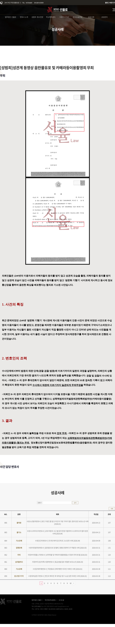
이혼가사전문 (64, 17)
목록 (112, 509)
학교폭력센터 (50, 17)
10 (70, 583)
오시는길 (61, 600)
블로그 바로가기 (110, 2)
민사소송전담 (77, 17)
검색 (75, 503)
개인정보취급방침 (50, 600)
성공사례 (91, 17)
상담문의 (104, 17)
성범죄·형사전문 (37, 17)
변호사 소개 (24, 17)
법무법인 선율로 (10, 17)
